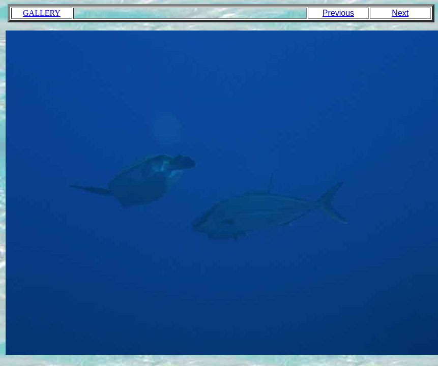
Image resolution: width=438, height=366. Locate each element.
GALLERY (42, 13)
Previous (338, 13)
